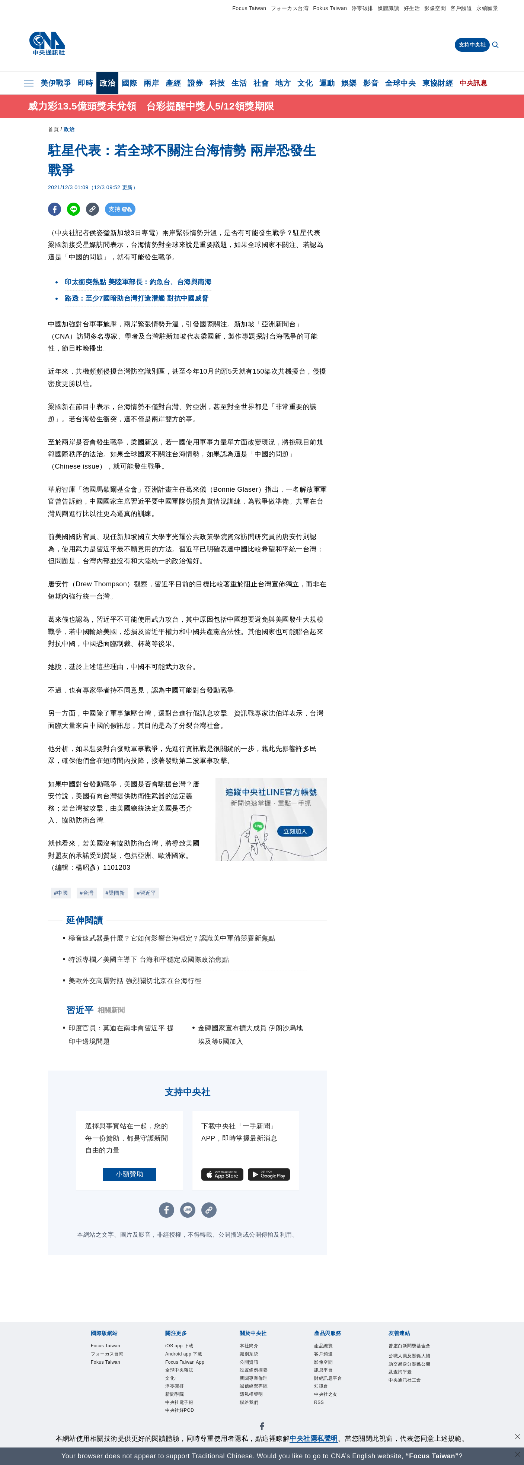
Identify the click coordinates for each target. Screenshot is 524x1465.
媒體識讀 (388, 8)
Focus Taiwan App (186, 1382)
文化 (305, 83)
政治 (107, 83)
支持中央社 (472, 45)
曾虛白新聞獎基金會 (409, 1352)
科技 (217, 83)
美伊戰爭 (56, 83)
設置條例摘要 (260, 1377)
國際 (129, 83)
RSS (321, 1417)
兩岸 (151, 83)
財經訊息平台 (334, 1387)
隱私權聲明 (257, 1407)
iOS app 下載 (186, 1347)
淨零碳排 (362, 8)
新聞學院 (179, 1427)
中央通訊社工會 (409, 1412)
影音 (370, 83)
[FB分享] (54, 209)
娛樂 (349, 83)
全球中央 (400, 83)
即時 (85, 83)
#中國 (61, 893)
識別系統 (253, 1357)
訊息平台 (328, 1377)
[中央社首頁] (47, 43)
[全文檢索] (496, 45)
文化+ (174, 1407)
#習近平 (146, 893)
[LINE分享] (73, 209)
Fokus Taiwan (330, 8)
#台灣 (86, 893)
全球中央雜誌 (186, 1397)
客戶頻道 (461, 8)
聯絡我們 (253, 1417)
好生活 (412, 8)
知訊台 (324, 1397)
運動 (327, 83)
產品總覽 (328, 1347)
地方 (283, 83)
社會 (261, 83)
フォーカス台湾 (290, 8)
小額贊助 (129, 1174)
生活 (239, 83)
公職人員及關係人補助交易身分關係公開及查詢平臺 (409, 1382)
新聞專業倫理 (260, 1387)
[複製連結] (92, 209)
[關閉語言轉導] (517, 1455)
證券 (195, 83)
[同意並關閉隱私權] (517, 1438)
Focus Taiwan (249, 8)
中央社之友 (331, 1407)
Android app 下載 (184, 1362)
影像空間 (435, 8)
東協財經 (437, 83)
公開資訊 (253, 1367)
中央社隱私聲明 (314, 1438)
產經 (173, 83)
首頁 (53, 129)
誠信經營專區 (260, 1397)
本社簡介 (253, 1347)
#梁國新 (115, 893)
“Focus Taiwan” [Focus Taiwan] (432, 1456)
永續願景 (487, 8)
